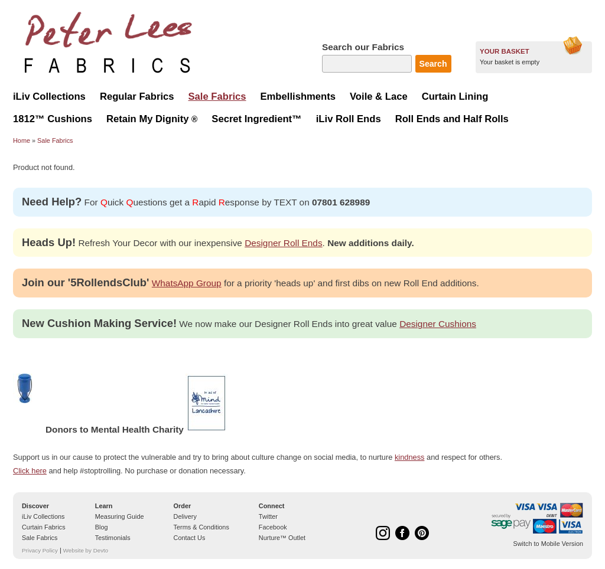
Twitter (268, 516)
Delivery (185, 516)
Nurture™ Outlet (282, 537)
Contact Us (190, 537)
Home (21, 140)
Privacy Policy (40, 550)
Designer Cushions (437, 324)
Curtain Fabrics (44, 527)
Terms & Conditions (201, 527)
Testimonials (113, 537)
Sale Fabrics (55, 140)
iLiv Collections (43, 516)
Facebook (273, 527)
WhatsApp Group (187, 283)
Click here (30, 470)
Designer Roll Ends (283, 243)
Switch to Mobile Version (548, 543)
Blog (101, 527)
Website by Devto (85, 550)
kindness (410, 457)
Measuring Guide (119, 516)
